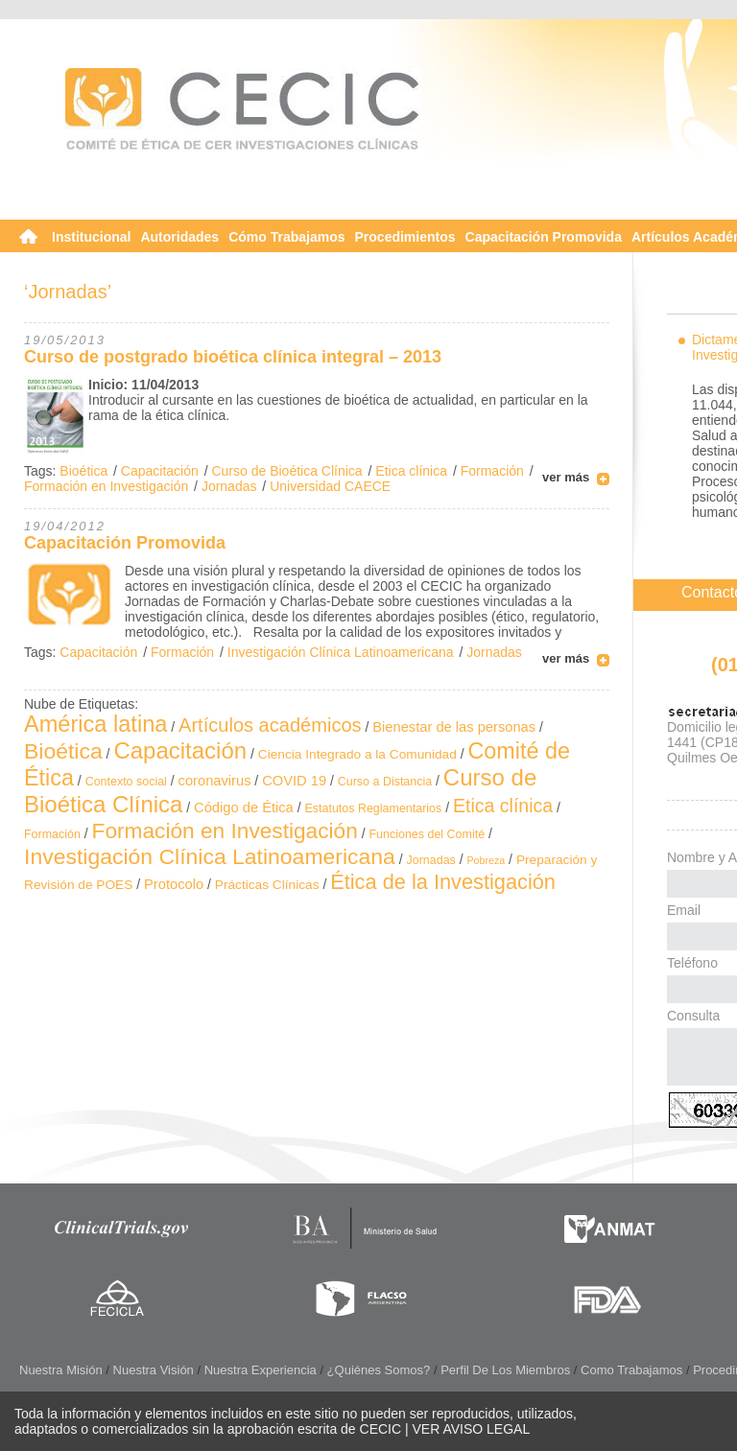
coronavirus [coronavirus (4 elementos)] (214, 780)
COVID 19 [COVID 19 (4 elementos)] (294, 780)
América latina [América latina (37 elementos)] (95, 724)
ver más (565, 477)
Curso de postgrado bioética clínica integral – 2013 (232, 356)
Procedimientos (405, 237)
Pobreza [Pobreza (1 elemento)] (486, 860)
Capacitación (160, 471)
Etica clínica (411, 471)
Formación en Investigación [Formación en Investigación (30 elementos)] (225, 830)
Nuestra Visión (153, 1370)
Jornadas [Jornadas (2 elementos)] (431, 860)
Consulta (693, 1015)
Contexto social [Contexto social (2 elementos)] (126, 781)
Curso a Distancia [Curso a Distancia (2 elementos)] (385, 781)
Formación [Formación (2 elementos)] (52, 834)
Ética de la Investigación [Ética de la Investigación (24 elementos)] (443, 882)
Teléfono (692, 963)
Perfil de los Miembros (505, 1370)
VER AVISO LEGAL (472, 1429)
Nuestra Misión (61, 1370)
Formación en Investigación (106, 486)
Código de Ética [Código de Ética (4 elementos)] (244, 807)
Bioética (83, 471)
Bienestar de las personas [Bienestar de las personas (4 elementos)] (453, 727)
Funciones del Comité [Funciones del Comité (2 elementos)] (427, 834)
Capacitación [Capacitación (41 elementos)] (180, 750)
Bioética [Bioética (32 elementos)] (63, 750)
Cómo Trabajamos (286, 237)
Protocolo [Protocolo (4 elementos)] (173, 884)
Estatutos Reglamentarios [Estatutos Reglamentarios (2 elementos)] (372, 808)
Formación (492, 471)
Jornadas (229, 486)
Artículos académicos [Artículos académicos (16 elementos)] (270, 725)
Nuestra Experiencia (260, 1370)
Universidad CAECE (330, 486)
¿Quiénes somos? (379, 1370)
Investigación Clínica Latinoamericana (340, 652)
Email (684, 910)
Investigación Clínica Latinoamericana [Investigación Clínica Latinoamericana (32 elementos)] (209, 856)
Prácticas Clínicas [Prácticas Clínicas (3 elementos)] (267, 885)
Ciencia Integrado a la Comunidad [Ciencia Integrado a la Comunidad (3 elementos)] (357, 754)
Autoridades (179, 237)
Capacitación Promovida (543, 237)
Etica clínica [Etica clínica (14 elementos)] (503, 805)
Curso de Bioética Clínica (286, 471)
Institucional (91, 237)
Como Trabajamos (631, 1370)
